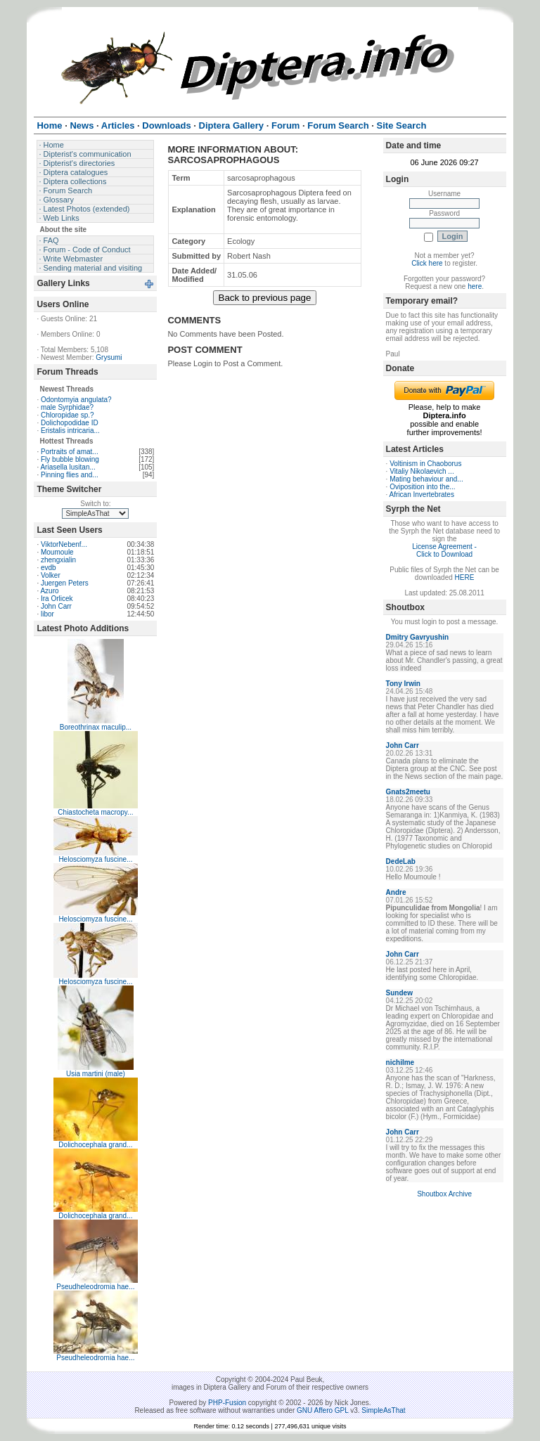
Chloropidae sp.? (67, 415)
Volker (50, 575)
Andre (396, 892)
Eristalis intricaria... (70, 430)
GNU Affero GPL (322, 1410)
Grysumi (109, 357)
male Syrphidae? (67, 407)
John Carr (56, 606)
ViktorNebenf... (64, 544)
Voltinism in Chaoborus (425, 463)
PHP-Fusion (227, 1403)
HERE (465, 577)
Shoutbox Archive (444, 1194)
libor (47, 614)
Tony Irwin (403, 683)
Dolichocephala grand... (95, 1145)
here (475, 286)
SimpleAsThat (383, 1410)
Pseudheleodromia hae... (95, 1287)
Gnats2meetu (408, 792)
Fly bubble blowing (70, 459)
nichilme (400, 1062)
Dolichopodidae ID (69, 423)
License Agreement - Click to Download (444, 550)
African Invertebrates (422, 494)
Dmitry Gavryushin (417, 637)
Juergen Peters (65, 583)
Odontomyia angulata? (76, 399)
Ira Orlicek (57, 598)
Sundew (399, 993)
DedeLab (401, 861)
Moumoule (57, 552)
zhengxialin (58, 560)
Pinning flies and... (69, 475)
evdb (48, 567)
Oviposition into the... (422, 487)
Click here (426, 263)
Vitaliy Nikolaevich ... (422, 471)
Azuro (49, 591)
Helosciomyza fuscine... (95, 859)
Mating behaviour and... (426, 479)
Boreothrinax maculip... (95, 727)
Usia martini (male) (95, 1074)
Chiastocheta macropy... (95, 812)
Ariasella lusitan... (67, 467)
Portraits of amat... (69, 451)
